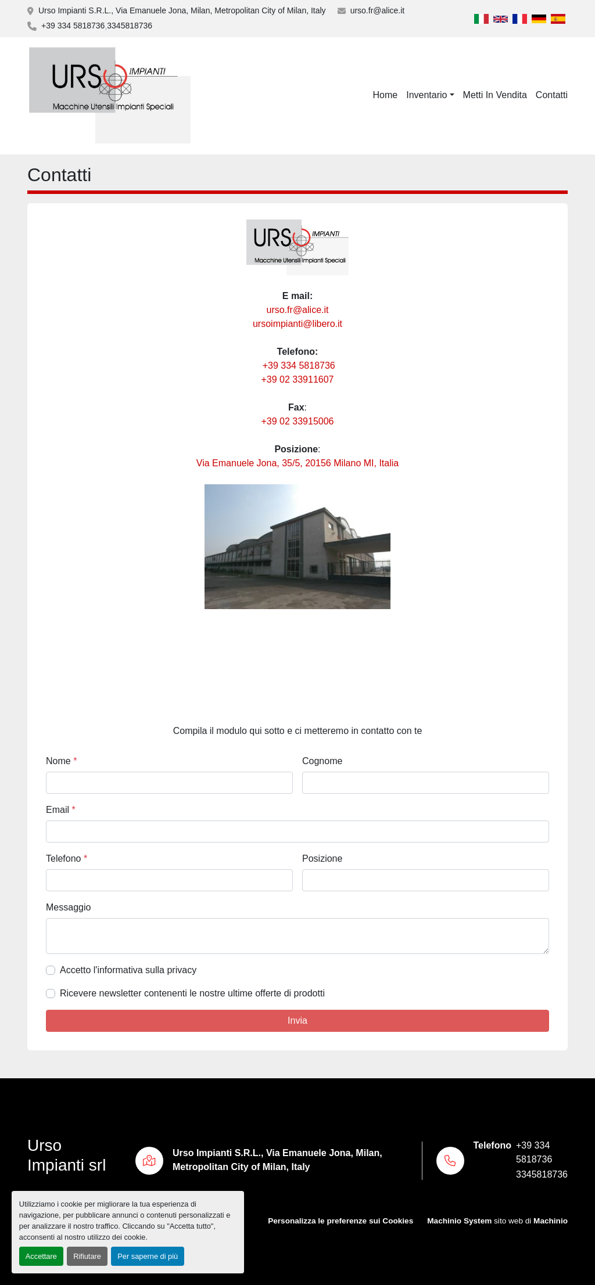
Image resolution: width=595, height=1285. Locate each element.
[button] (430, 95)
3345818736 (129, 25)
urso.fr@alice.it (377, 10)
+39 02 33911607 (297, 379)
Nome (61, 761)
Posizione (322, 858)
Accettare (41, 1256)
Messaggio (68, 907)
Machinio (550, 1220)
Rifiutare (87, 1256)
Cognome (322, 761)
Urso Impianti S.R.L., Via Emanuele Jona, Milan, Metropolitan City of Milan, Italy (182, 10)
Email (61, 810)
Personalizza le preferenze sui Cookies (340, 1220)
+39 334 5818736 (73, 25)
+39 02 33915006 (297, 421)
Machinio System (459, 1220)
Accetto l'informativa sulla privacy (128, 970)
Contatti (552, 95)
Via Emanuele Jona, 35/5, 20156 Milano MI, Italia (297, 463)
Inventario (426, 95)
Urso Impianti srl (66, 1155)
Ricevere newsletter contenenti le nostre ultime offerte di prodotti (192, 993)
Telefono (66, 858)
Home (385, 95)
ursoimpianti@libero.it (297, 324)
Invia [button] (297, 1020)
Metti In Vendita (495, 95)
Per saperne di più (147, 1256)
